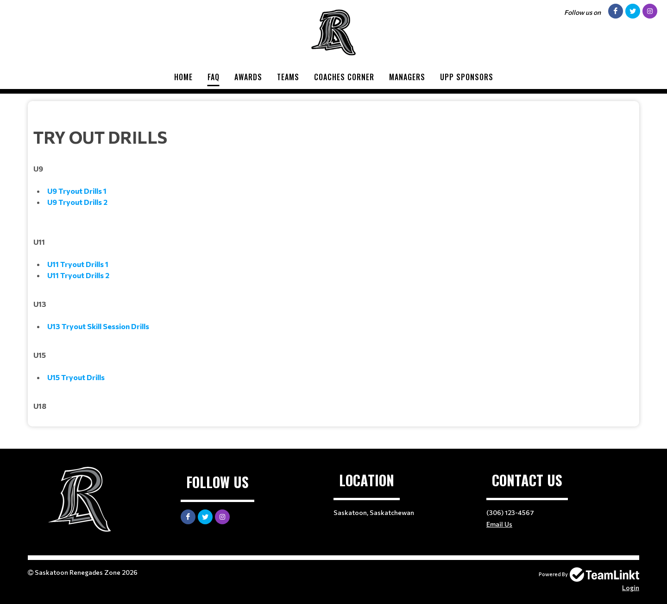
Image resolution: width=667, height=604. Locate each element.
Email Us (499, 524)
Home (183, 77)
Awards (248, 77)
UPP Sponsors (466, 77)
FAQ (214, 77)
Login (630, 587)
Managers (407, 77)
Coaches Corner (344, 77)
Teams (288, 77)
